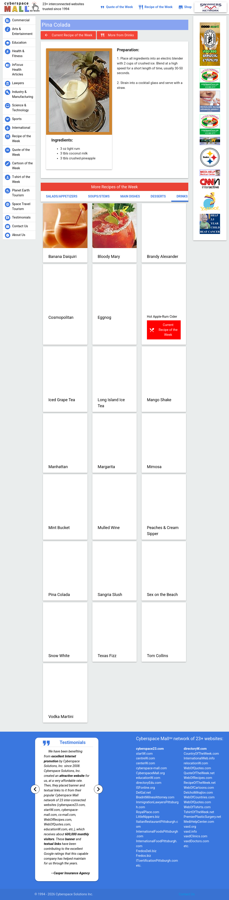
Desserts (158, 196)
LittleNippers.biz (147, 817)
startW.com (144, 754)
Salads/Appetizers (61, 196)
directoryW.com (195, 749)
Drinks (182, 196)
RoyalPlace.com (147, 812)
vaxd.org (190, 827)
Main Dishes (130, 196)
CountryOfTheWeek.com (201, 754)
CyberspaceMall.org (150, 773)
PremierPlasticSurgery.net (202, 817)
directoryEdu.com (148, 783)
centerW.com (145, 763)
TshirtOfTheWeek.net (199, 812)
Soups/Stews (99, 196)
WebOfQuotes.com (197, 768)
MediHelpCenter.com (199, 822)
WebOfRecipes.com (198, 778)
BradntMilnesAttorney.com (155, 797)
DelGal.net (143, 793)
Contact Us (187, 894)
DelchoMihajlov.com (198, 793)
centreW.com (145, 758)
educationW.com (148, 778)
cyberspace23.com (150, 749)
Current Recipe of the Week (68, 35)
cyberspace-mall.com (151, 768)
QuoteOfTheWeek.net (199, 773)
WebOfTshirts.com (197, 807)
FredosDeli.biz (146, 851)
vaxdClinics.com (196, 836)
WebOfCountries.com (199, 797)
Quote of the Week (116, 7)
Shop (185, 7)
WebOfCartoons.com (199, 788)
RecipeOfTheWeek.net (200, 783)
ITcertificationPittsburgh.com (157, 861)
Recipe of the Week (155, 7)
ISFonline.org (145, 788)
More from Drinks (117, 35)
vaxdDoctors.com (196, 841)
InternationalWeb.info (199, 758)
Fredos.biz (143, 856)
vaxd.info (190, 832)
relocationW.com (196, 763)
